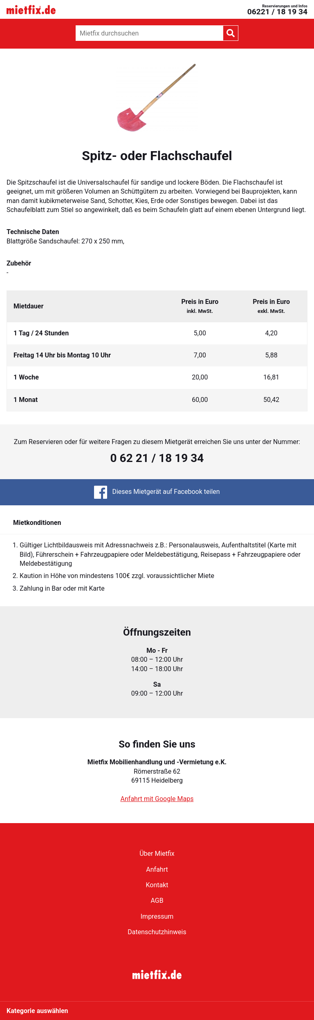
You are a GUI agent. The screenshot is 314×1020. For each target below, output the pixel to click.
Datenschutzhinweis (157, 932)
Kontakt (157, 885)
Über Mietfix (157, 853)
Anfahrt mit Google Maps (157, 799)
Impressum (157, 916)
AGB (156, 900)
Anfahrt (157, 869)
